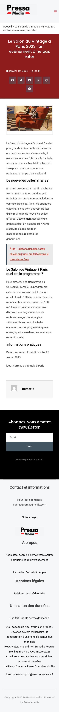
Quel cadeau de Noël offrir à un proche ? (29, 626)
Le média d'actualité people (29, 572)
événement (25, 218)
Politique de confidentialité (29, 593)
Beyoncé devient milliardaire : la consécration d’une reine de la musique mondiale (29, 636)
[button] (12, 80)
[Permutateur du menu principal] (55, 11)
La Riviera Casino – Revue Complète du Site (29, 666)
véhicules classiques (18, 322)
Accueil (7, 26)
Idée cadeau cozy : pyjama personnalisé (29, 674)
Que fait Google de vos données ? (29, 618)
